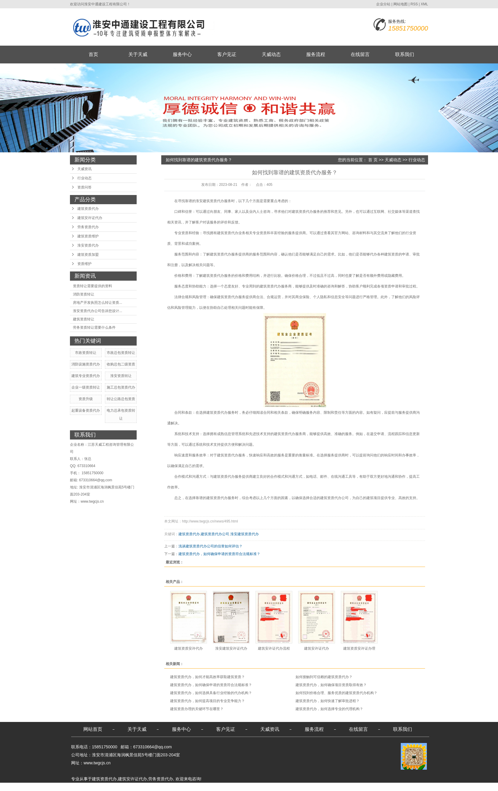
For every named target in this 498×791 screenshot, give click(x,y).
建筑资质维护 (88, 236)
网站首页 (92, 729)
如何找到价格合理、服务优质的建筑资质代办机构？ (336, 693)
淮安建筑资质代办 (244, 534)
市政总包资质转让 (121, 353)
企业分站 (383, 4)
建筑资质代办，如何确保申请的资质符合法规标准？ (219, 554)
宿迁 (129, 786)
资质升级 (86, 399)
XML (424, 4)
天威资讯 (84, 169)
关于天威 (137, 54)
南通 (148, 786)
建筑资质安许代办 (188, 648)
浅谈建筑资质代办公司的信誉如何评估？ (210, 546)
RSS (414, 4)
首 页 (373, 159)
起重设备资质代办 (85, 410)
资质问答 (84, 187)
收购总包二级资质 (121, 364)
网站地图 (400, 4)
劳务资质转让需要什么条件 (94, 327)
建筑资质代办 (88, 209)
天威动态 (271, 54)
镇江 (190, 786)
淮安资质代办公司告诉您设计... (97, 311)
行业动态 (84, 178)
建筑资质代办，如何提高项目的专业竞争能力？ (207, 701)
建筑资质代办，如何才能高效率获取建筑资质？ (207, 677)
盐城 (138, 786)
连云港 (178, 786)
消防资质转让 (83, 294)
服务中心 (182, 54)
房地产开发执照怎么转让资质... (97, 303)
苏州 (209, 786)
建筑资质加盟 (88, 255)
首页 (93, 54)
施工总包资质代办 (121, 387)
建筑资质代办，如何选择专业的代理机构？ (329, 709)
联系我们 (404, 54)
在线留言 (360, 54)
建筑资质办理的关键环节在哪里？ (197, 709)
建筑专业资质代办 (85, 376)
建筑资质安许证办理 (359, 648)
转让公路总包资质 (121, 399)
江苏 (119, 786)
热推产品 (79, 786)
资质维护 (84, 264)
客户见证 (226, 54)
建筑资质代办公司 (215, 534)
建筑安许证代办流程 (274, 648)
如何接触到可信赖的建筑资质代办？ (324, 677)
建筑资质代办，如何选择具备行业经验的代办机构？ (211, 693)
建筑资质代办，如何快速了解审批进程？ (328, 701)
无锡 (199, 786)
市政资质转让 (85, 353)
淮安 (157, 786)
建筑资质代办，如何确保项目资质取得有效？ (331, 685)
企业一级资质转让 (85, 387)
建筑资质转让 (83, 319)
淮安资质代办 (88, 245)
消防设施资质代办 (85, 364)
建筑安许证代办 (89, 218)
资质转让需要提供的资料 (92, 286)
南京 (167, 786)
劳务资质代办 (88, 227)
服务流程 (315, 54)
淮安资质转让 (121, 376)
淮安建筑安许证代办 (231, 648)
